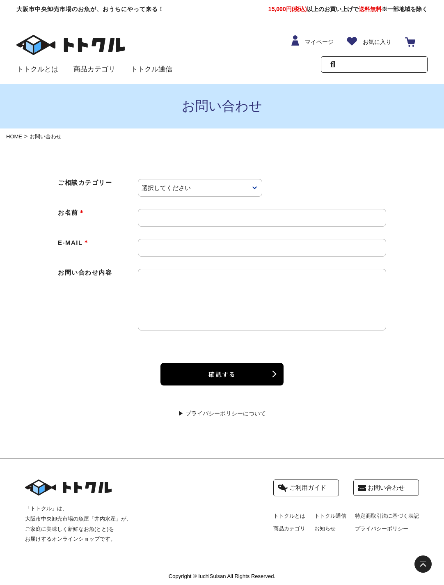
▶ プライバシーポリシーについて (222, 413)
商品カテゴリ (94, 69)
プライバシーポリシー (381, 529)
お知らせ (325, 529)
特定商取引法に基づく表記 (387, 517)
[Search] (380, 65)
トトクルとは (37, 69)
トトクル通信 (151, 69)
